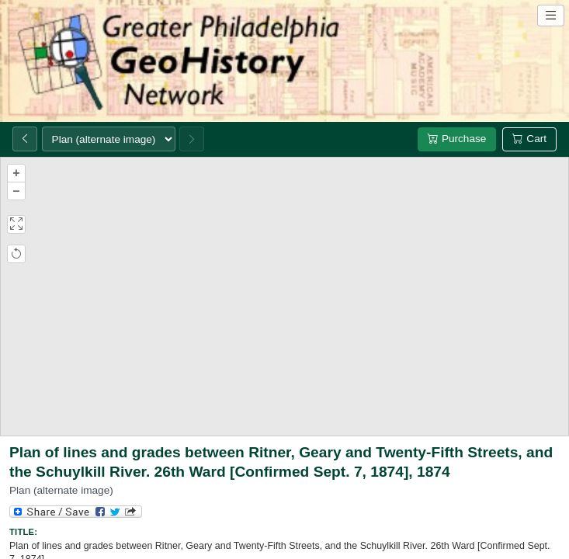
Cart (529, 138)
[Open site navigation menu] (550, 15)
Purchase (457, 138)
